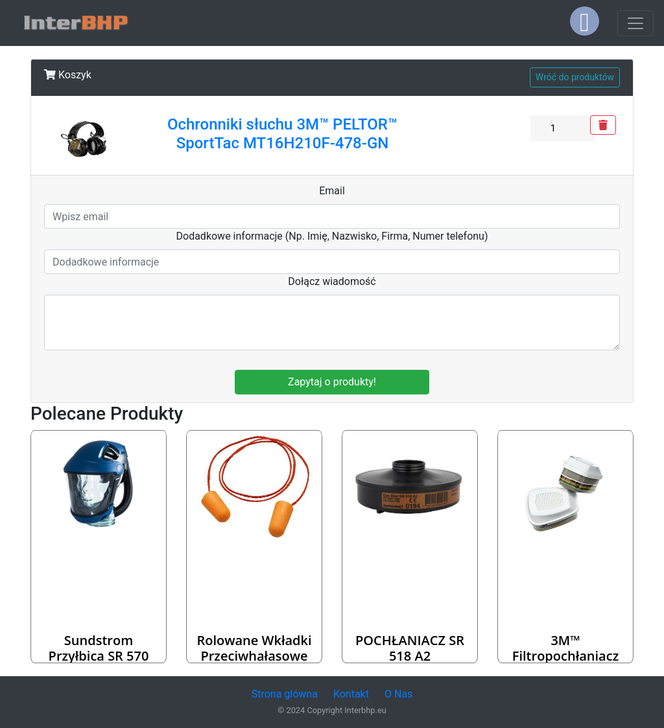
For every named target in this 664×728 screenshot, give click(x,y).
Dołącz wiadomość (332, 281)
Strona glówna (285, 694)
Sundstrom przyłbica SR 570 (99, 648)
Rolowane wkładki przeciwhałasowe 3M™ (253, 655)
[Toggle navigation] (635, 23)
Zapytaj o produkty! (332, 382)
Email (332, 191)
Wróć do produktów (575, 77)
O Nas (398, 694)
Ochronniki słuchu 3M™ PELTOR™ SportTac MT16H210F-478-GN (282, 133)
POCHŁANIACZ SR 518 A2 (409, 648)
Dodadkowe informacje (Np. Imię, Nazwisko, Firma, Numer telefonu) (332, 236)
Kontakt (351, 694)
